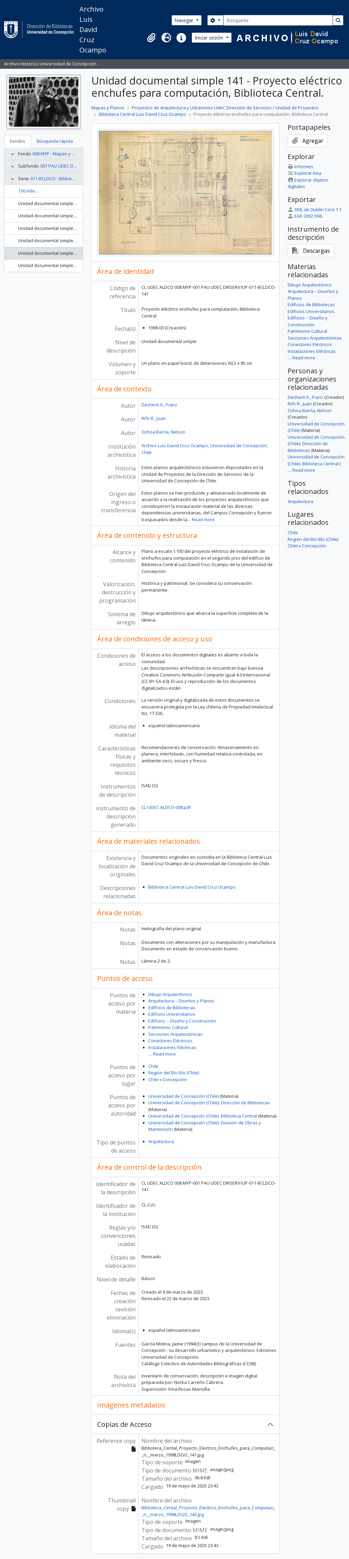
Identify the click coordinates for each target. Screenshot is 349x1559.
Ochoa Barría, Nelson (163, 432)
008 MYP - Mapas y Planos (59, 154)
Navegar (184, 20)
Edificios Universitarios (171, 1014)
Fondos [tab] (17, 141)
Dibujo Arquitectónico (170, 994)
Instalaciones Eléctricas (172, 1047)
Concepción (175, 1079)
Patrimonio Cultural (168, 1027)
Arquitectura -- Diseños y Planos (181, 1001)
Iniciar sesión (210, 37)
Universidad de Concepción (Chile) (183, 1096)
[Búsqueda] (278, 20)
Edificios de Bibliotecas (171, 1007)
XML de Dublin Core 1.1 (315, 209)
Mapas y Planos (107, 108)
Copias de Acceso (124, 1424)
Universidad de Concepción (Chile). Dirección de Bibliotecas (209, 1103)
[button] (151, 37)
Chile (153, 1066)
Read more (203, 519)
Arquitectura (161, 1141)
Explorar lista (304, 173)
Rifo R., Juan (153, 418)
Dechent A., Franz (159, 405)
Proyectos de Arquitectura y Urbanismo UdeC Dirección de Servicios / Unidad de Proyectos (225, 108)
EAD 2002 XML (305, 216)
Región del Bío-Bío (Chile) (173, 1073)
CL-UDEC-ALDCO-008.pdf (166, 807)
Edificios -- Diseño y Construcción (182, 1021)
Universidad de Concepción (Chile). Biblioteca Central (202, 1116)
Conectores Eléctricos (170, 1041)
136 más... (28, 191)
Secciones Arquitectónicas (175, 1034)
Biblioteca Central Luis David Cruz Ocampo (142, 114)
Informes (300, 166)
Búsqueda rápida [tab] (55, 141)
